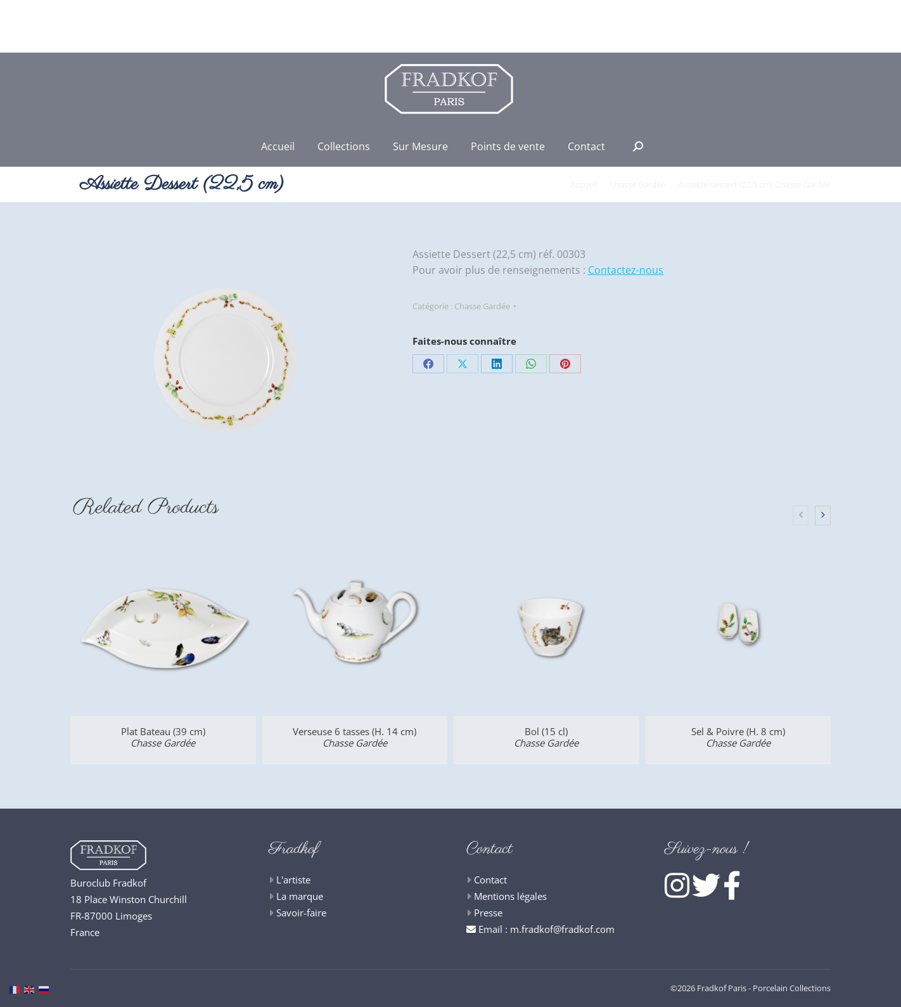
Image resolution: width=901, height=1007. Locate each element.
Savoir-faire (301, 912)
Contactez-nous (625, 270)
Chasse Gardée (482, 306)
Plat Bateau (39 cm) (163, 737)
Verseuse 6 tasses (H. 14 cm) (354, 737)
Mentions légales (510, 896)
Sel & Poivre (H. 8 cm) (738, 737)
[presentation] (800, 516)
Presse (488, 912)
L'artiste (293, 879)
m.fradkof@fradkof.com (562, 929)
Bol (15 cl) (546, 737)
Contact (490, 879)
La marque (299, 896)
